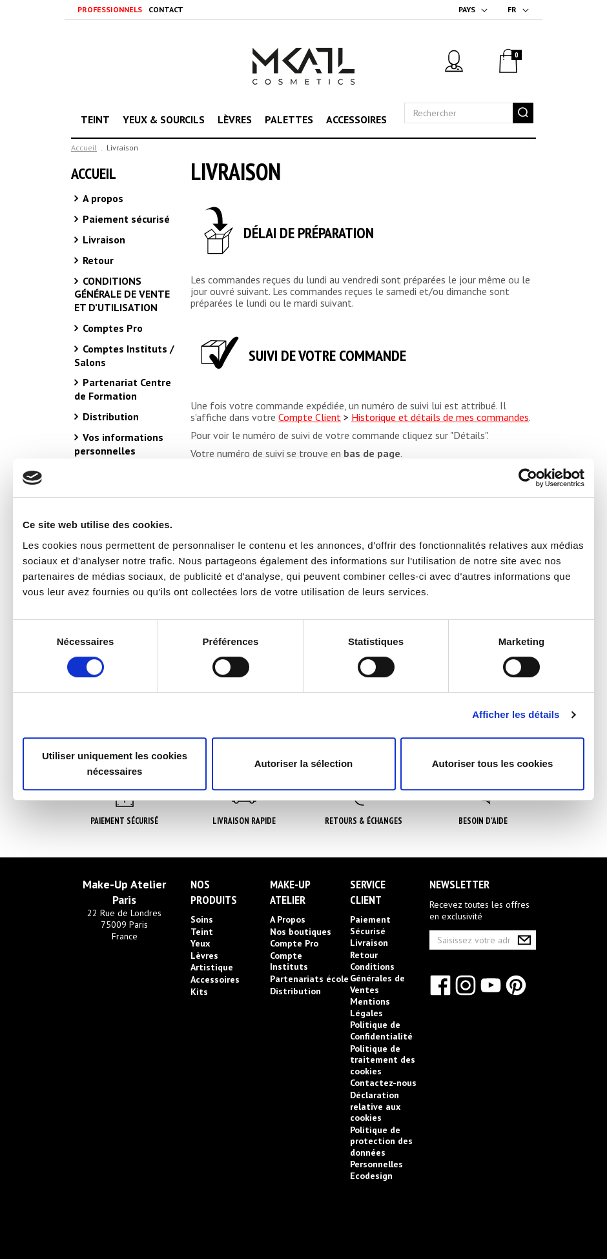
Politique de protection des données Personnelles (381, 1147)
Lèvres (235, 119)
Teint (95, 119)
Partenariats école (309, 979)
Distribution (109, 416)
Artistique (211, 967)
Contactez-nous (383, 1083)
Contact (166, 9)
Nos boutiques (300, 931)
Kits (199, 992)
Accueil (84, 147)
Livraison (102, 239)
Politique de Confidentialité (381, 1030)
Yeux (200, 943)
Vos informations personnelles (118, 444)
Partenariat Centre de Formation (122, 389)
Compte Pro (294, 943)
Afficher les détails (515, 714)
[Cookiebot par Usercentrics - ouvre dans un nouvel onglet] (527, 477)
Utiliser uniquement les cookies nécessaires (114, 763)
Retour (97, 260)
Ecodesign (371, 1176)
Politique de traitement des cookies (382, 1060)
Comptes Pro (111, 328)
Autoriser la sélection (303, 763)
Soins (201, 919)
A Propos (287, 919)
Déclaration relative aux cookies (375, 1106)
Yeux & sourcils (164, 119)
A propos (101, 198)
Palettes (289, 119)
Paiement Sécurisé (124, 820)
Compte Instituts (289, 961)
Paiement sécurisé (125, 218)
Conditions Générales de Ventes (377, 978)
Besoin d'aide (483, 820)
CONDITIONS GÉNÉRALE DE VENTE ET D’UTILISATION (122, 294)
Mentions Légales (370, 1007)
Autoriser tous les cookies (492, 763)
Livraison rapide (244, 820)
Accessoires (356, 119)
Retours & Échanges (363, 820)
